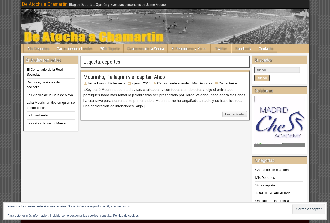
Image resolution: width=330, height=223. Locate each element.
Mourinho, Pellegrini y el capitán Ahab (124, 77)
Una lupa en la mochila (272, 201)
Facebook (243, 48)
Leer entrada (234, 114)
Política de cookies (126, 215)
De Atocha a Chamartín (44, 4)
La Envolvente (37, 115)
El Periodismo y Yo (187, 48)
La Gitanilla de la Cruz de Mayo (50, 95)
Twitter (221, 48)
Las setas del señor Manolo (47, 123)
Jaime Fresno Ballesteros (106, 83)
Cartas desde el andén (74, 48)
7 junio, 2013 (140, 83)
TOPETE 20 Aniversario (273, 193)
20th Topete (110, 48)
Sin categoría (265, 185)
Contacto (266, 48)
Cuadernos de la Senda (145, 48)
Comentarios (227, 83)
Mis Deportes (38, 48)
